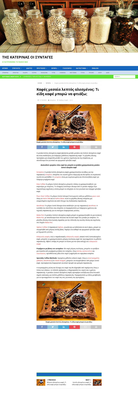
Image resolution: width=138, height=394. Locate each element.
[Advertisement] (69, 352)
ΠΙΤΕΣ (53, 72)
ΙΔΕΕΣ (107, 72)
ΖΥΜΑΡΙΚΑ (5, 72)
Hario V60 (46, 198)
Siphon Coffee (42, 227)
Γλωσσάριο (67, 68)
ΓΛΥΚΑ (83, 72)
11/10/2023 (43, 100)
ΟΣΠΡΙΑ (34, 72)
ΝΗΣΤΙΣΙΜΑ (73, 72)
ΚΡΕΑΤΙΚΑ (16, 72)
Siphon (60, 227)
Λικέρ (100, 72)
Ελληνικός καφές (43, 237)
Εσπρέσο (40, 172)
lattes (79, 251)
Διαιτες (29, 68)
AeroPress (40, 206)
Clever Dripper (60, 260)
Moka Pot (40, 215)
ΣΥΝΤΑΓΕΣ (16, 68)
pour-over (96, 196)
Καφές (66, 100)
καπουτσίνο (87, 251)
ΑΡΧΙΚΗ (5, 68)
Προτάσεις (41, 68)
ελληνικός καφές (72, 237)
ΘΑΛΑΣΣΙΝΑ (44, 72)
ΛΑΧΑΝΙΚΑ (62, 72)
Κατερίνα (53, 100)
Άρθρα (54, 68)
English (95, 68)
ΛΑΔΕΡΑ (25, 72)
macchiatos (41, 253)
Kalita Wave (59, 198)
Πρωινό (91, 72)
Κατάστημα (81, 68)
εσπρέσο (48, 175)
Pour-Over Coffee (43, 196)
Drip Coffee (41, 184)
